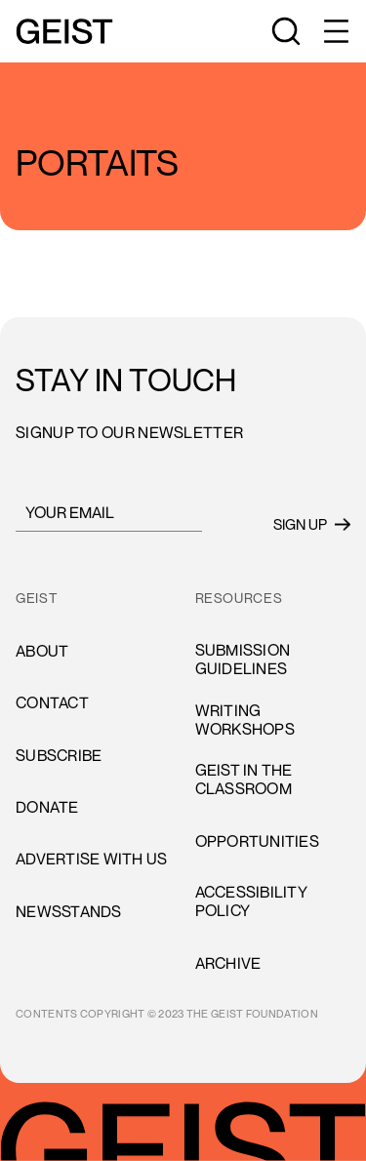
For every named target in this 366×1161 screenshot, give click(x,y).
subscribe (59, 755)
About (42, 651)
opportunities (257, 841)
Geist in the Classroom (244, 779)
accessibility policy (251, 901)
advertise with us (91, 858)
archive (228, 963)
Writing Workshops (245, 720)
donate (47, 807)
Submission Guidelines (243, 659)
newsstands (69, 911)
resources (239, 598)
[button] (334, 31)
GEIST (37, 598)
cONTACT (52, 702)
